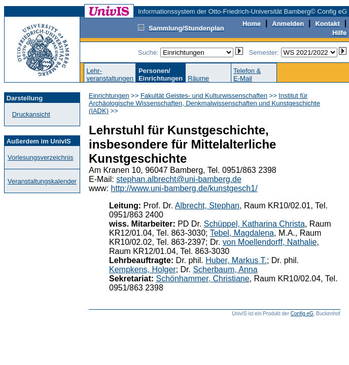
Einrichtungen (109, 95)
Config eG (302, 313)
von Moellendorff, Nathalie (270, 242)
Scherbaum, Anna (225, 269)
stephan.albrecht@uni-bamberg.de (178, 179)
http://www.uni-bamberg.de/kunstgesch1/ (184, 188)
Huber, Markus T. (236, 260)
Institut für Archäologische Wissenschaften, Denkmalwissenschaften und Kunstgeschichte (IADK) (204, 103)
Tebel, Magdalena (242, 233)
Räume (198, 78)
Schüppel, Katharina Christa (254, 224)
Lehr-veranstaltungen (109, 74)
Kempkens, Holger (142, 269)
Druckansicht (31, 114)
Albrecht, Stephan (207, 205)
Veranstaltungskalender (42, 181)
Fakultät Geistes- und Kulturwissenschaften (204, 95)
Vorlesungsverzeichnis (40, 157)
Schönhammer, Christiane (203, 278)
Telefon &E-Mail (247, 74)
